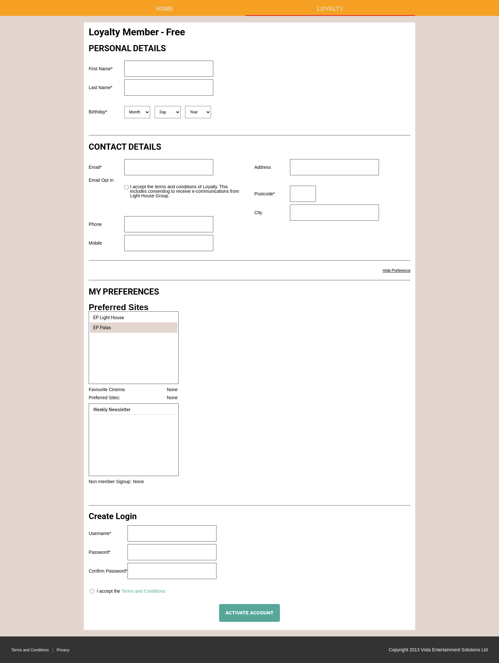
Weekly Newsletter (111, 409)
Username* (100, 533)
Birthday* (98, 112)
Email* (95, 167)
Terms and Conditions (143, 591)
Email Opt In (101, 180)
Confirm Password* (108, 571)
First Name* (101, 68)
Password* (99, 552)
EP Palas (102, 327)
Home (164, 9)
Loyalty (330, 9)
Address (262, 167)
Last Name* (100, 87)
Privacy (63, 650)
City (258, 212)
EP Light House (108, 317)
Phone (95, 224)
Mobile (95, 243)
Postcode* (264, 194)
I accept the (108, 591)
